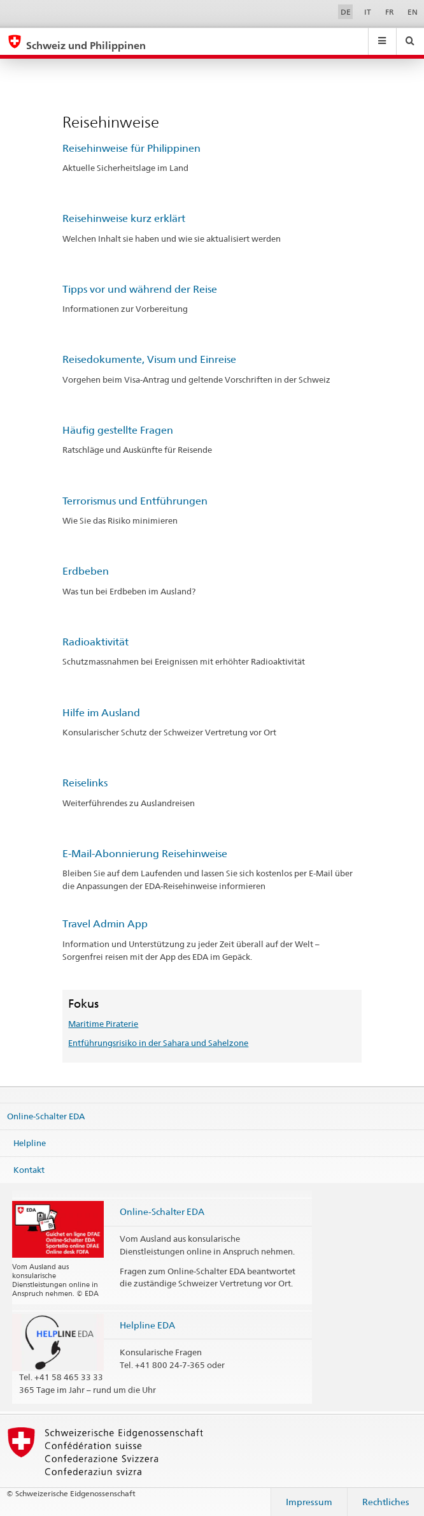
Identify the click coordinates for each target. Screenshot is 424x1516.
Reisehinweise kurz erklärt (123, 218)
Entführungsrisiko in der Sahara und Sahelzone (158, 1043)
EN (412, 12)
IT (367, 12)
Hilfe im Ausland (101, 713)
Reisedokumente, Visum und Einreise (149, 359)
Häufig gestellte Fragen (117, 430)
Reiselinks (85, 783)
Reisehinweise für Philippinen (131, 148)
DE (346, 12)
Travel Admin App (105, 924)
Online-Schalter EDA (46, 1116)
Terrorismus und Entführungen (135, 501)
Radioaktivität (95, 642)
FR (389, 12)
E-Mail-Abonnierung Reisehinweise (144, 854)
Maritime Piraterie (103, 1024)
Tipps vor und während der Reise (139, 289)
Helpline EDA (147, 1325)
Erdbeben (85, 571)
